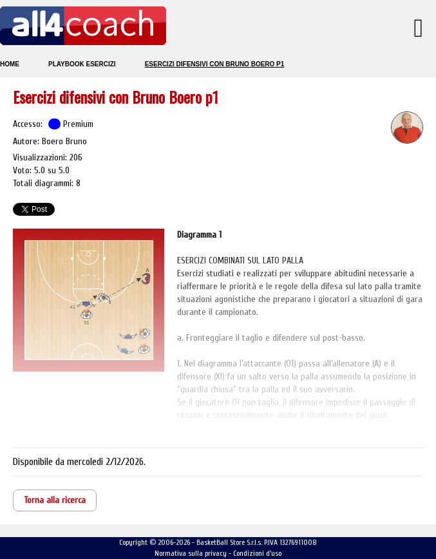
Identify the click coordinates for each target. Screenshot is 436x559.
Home (9, 64)
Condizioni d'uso (257, 553)
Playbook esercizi (82, 64)
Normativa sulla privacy (191, 553)
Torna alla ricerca (55, 500)
